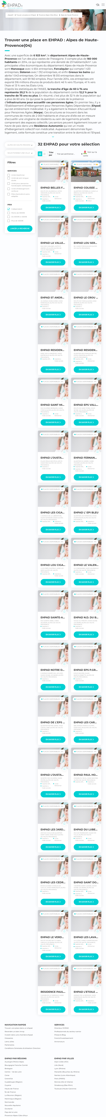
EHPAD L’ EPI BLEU (86, 512)
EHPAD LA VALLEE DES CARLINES (62, 242)
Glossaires (9, 1038)
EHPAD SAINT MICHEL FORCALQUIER (65, 404)
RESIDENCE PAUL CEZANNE (59, 991)
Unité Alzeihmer (18, 175)
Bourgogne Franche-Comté (16, 1065)
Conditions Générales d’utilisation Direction (22, 1048)
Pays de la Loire (11, 1112)
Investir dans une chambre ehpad (19, 1035)
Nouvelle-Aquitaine (13, 1105)
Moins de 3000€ (18, 213)
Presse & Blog (60, 1035)
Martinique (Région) (13, 1099)
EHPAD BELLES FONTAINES (58, 187)
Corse (7, 1075)
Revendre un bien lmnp (14, 1031)
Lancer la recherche (19, 229)
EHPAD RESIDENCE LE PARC (59, 350)
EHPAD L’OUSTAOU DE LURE (59, 774)
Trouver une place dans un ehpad (18, 1028)
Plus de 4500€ (17, 221)
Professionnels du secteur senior (67, 1031)
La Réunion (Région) (13, 1095)
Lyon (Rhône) (59, 1068)
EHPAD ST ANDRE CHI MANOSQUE (63, 297)
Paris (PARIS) (59, 1079)
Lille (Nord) (58, 1065)
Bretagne (8, 1068)
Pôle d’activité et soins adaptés (20, 195)
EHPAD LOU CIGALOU (55, 565)
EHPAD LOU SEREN (86, 242)
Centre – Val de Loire (13, 1072)
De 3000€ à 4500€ (19, 217)
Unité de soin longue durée (20, 179)
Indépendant (16, 209)
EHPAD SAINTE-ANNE (55, 617)
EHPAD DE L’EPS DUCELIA (58, 722)
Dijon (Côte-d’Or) (61, 1062)
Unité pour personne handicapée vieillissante (21, 184)
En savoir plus (53, 208)
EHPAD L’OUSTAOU (53, 457)
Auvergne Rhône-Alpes (14, 1062)
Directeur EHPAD (61, 1028)
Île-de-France (10, 1092)
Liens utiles (9, 1042)
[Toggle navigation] (103, 5)
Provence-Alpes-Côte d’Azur (16, 1115)
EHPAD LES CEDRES (54, 882)
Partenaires (9, 1045)
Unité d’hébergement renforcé (20, 190)
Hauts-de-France (12, 1089)
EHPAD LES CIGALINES (55, 512)
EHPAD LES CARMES (87, 722)
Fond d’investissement (63, 1038)
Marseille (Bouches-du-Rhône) (67, 1072)
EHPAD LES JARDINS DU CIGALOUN (64, 829)
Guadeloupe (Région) (13, 1082)
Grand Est (9, 1079)
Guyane (8, 1085)
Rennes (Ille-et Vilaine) (63, 1082)
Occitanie (9, 1109)
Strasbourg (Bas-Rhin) (63, 1085)
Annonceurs (59, 1042)
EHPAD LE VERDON (53, 937)
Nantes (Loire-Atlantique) (64, 1075)
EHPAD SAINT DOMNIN (89, 882)
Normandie (9, 1102)
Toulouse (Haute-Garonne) (65, 1089)
